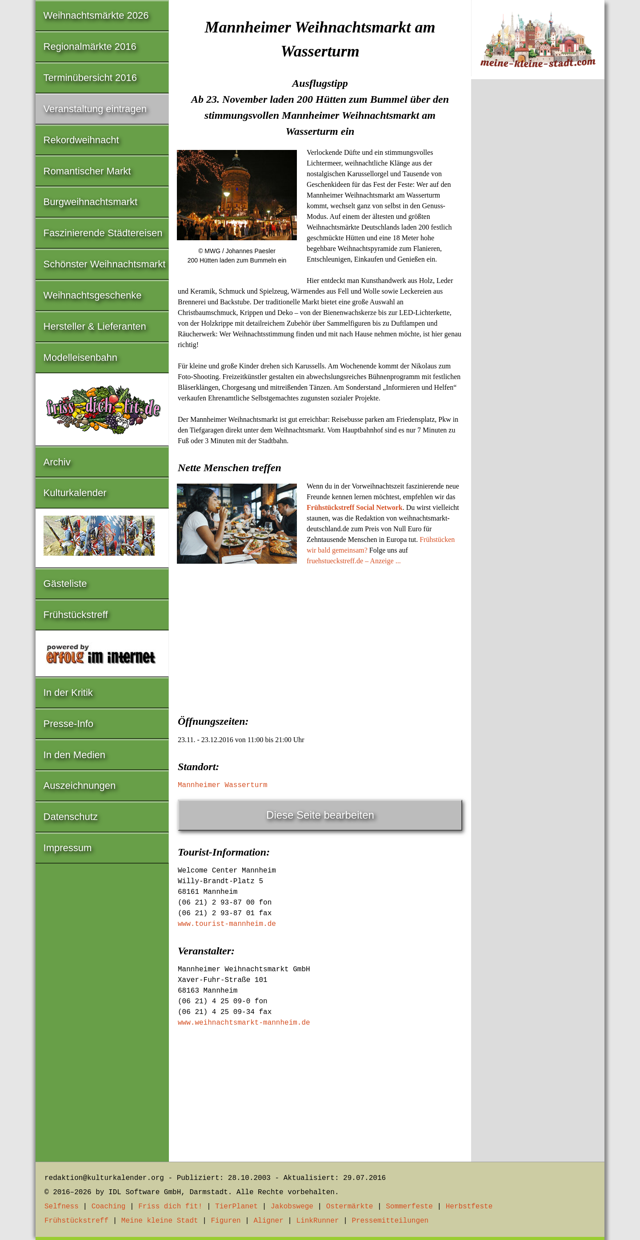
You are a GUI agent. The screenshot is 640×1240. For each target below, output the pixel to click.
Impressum (68, 847)
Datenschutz (71, 816)
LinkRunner (317, 1221)
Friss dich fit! (170, 1207)
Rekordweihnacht (81, 139)
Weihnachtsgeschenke (93, 295)
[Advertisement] (320, 637)
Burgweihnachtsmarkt (91, 201)
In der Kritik (68, 692)
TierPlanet (236, 1207)
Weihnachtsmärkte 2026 (96, 15)
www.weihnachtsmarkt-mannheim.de (244, 1023)
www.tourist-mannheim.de (227, 924)
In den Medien (74, 754)
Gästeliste (65, 583)
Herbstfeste (469, 1207)
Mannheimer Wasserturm (223, 785)
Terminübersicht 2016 (90, 77)
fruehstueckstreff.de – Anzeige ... (354, 561)
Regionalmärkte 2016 (90, 46)
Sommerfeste (409, 1207)
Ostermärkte (349, 1207)
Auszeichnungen (80, 785)
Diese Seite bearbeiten (320, 815)
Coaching (109, 1207)
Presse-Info (69, 723)
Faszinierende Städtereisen (103, 232)
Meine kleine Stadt (159, 1221)
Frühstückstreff (76, 614)
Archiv (57, 462)
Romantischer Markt (87, 171)
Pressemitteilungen (390, 1221)
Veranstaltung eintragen (95, 108)
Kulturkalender (75, 492)
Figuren (225, 1221)
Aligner (269, 1221)
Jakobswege (292, 1207)
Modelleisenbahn (80, 357)
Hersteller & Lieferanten (95, 326)
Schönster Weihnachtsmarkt (105, 264)
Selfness (61, 1207)
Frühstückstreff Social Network (355, 507)
